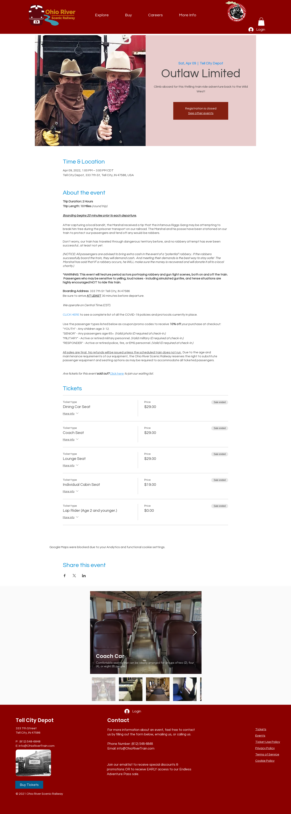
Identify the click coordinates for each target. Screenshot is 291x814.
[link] (261, 21)
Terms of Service (267, 754)
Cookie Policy (265, 760)
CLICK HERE (71, 314)
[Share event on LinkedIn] (84, 575)
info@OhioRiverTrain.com (37, 745)
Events (260, 735)
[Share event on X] (74, 575)
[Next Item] (194, 632)
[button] (187, 15)
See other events (200, 113)
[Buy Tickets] (29, 785)
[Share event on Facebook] (65, 575)
